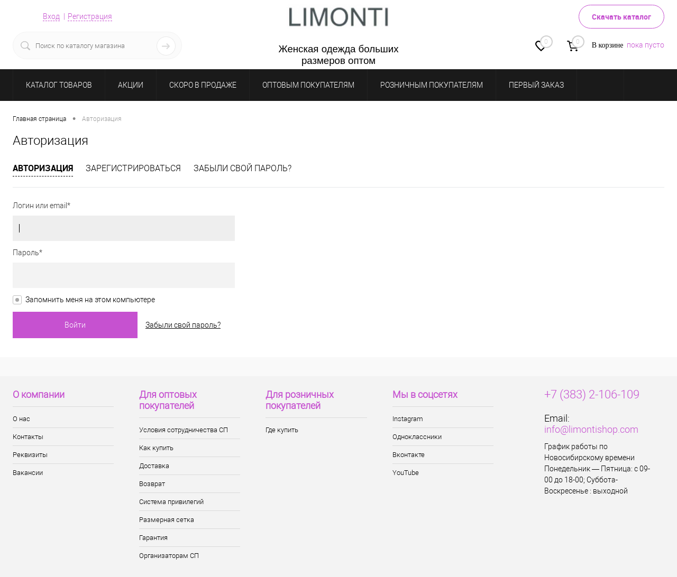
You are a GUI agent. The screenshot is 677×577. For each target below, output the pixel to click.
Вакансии (28, 473)
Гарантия (153, 538)
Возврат (152, 484)
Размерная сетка (166, 520)
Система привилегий (171, 502)
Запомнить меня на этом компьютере (90, 299)
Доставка (154, 466)
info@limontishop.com (591, 429)
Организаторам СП (169, 556)
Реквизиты (30, 455)
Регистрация (90, 16)
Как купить (156, 448)
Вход (51, 16)
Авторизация (43, 168)
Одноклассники (417, 437)
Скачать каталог (621, 17)
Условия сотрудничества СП (183, 430)
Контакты (28, 437)
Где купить (282, 430)
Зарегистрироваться (133, 168)
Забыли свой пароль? (242, 168)
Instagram (407, 419)
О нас (21, 419)
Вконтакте (408, 455)
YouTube (405, 473)
